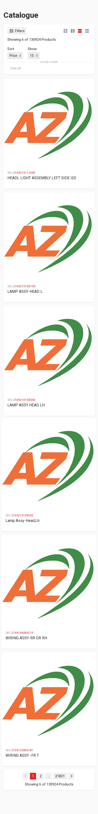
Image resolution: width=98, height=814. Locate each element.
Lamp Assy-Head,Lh (22, 520)
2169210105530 (22, 515)
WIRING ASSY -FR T (22, 755)
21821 (60, 776)
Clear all (15, 68)
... (48, 776)
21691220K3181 (22, 750)
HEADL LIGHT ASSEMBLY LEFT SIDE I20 (41, 178)
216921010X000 (24, 400)
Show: (32, 49)
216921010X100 (24, 286)
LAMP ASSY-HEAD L (25, 291)
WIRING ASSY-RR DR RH (26, 638)
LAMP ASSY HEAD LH (26, 405)
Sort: (11, 49)
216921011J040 (24, 172)
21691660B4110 (22, 633)
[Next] (71, 776)
